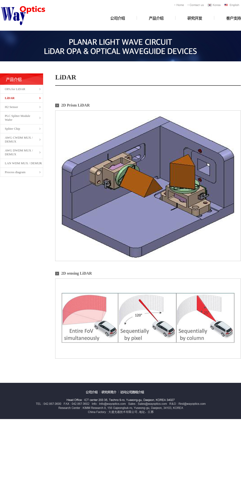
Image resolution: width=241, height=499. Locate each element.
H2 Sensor (11, 107)
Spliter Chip (12, 128)
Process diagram (15, 172)
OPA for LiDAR (15, 89)
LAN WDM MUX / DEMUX (23, 163)
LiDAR (9, 98)
